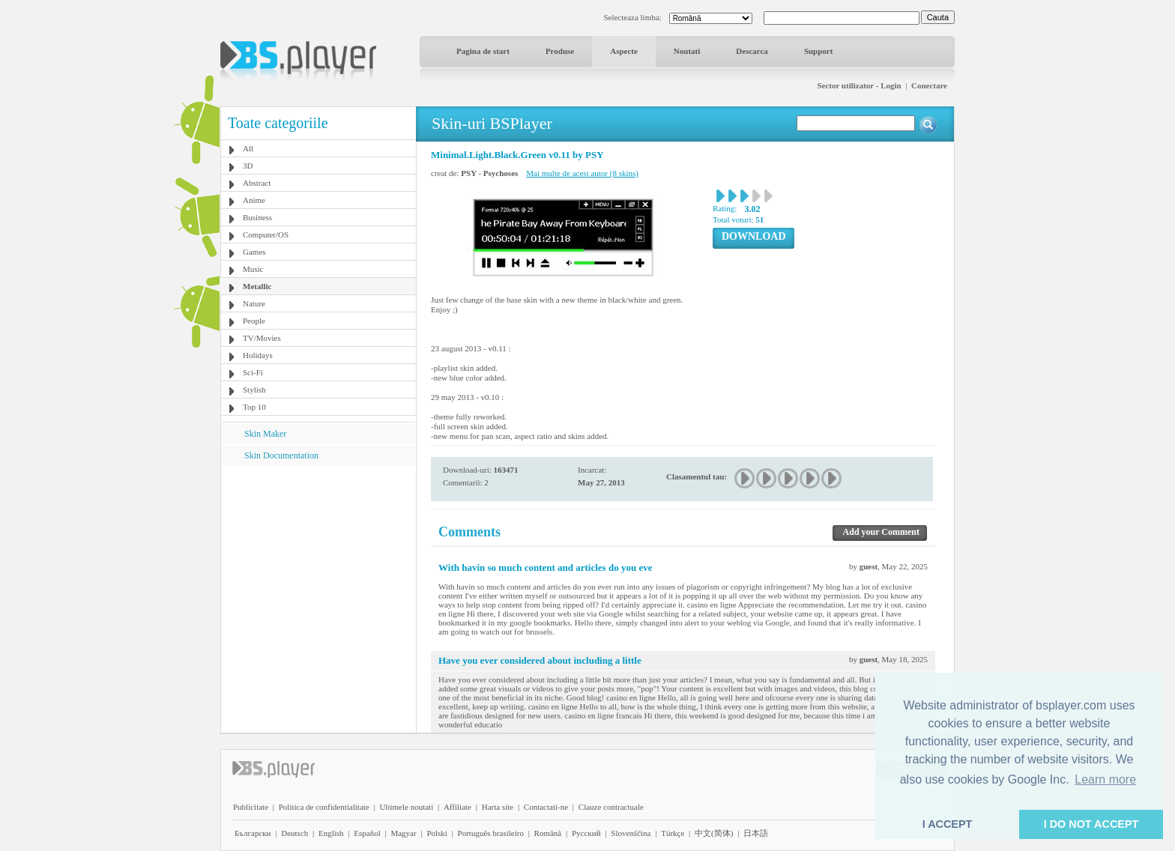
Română (548, 833)
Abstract (257, 182)
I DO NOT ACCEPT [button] (1091, 824)
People (254, 320)
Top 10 (254, 406)
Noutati (687, 50)
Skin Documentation (281, 455)
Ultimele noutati (406, 806)
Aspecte (624, 50)
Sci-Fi (253, 372)
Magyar (403, 833)
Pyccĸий (586, 833)
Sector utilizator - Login (859, 85)
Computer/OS (266, 234)
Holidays (258, 355)
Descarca (752, 50)
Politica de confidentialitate (324, 806)
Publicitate (250, 806)
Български (253, 833)
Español (367, 833)
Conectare (929, 85)
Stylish (254, 389)
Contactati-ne (546, 806)
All (248, 148)
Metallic (257, 286)
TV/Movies (262, 337)
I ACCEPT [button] (947, 824)
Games (254, 251)
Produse (560, 50)
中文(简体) (714, 833)
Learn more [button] (1105, 779)
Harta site (497, 806)
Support (818, 50)
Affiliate (457, 806)
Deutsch (294, 833)
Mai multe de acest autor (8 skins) (582, 173)
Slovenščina (630, 833)
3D (248, 165)
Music (253, 268)
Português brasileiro (491, 833)
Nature (254, 303)
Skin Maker (265, 433)
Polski (436, 833)
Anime (254, 200)
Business (257, 217)
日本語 (755, 833)
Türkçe (672, 833)
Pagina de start (483, 50)
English (331, 833)
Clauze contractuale (611, 806)
